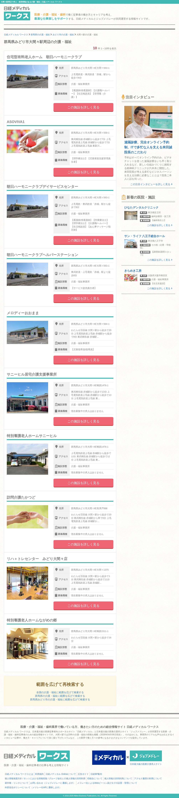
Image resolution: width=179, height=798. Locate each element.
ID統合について (94, 778)
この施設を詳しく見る (83, 107)
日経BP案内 (96, 774)
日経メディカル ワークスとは (19, 774)
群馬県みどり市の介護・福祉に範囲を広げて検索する (60, 699)
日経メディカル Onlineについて (61, 774)
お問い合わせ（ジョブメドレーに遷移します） (52, 783)
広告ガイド (83, 774)
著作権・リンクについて (16, 783)
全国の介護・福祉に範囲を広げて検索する (60, 692)
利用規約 (39, 774)
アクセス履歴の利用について (148, 778)
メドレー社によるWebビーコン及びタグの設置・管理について (107, 783)
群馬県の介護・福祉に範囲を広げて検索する (60, 695)
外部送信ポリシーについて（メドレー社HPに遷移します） (33, 787)
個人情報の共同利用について (118, 778)
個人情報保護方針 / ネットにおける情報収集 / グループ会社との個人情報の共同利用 (45, 778)
